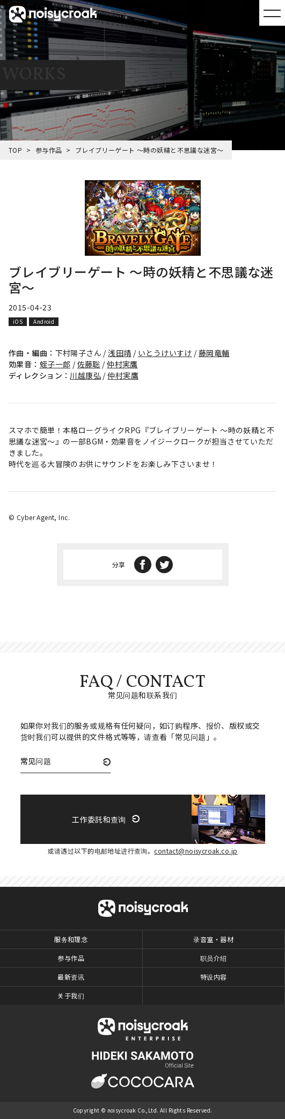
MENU (272, 13)
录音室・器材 (213, 939)
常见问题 (36, 761)
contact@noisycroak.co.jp (195, 850)
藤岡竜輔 (214, 352)
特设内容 (213, 976)
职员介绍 (213, 957)
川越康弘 (85, 375)
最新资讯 (70, 976)
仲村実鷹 (122, 364)
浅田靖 (119, 352)
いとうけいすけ (165, 352)
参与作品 (48, 149)
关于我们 (70, 995)
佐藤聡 (88, 364)
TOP (15, 149)
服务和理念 (70, 939)
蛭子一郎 (55, 364)
